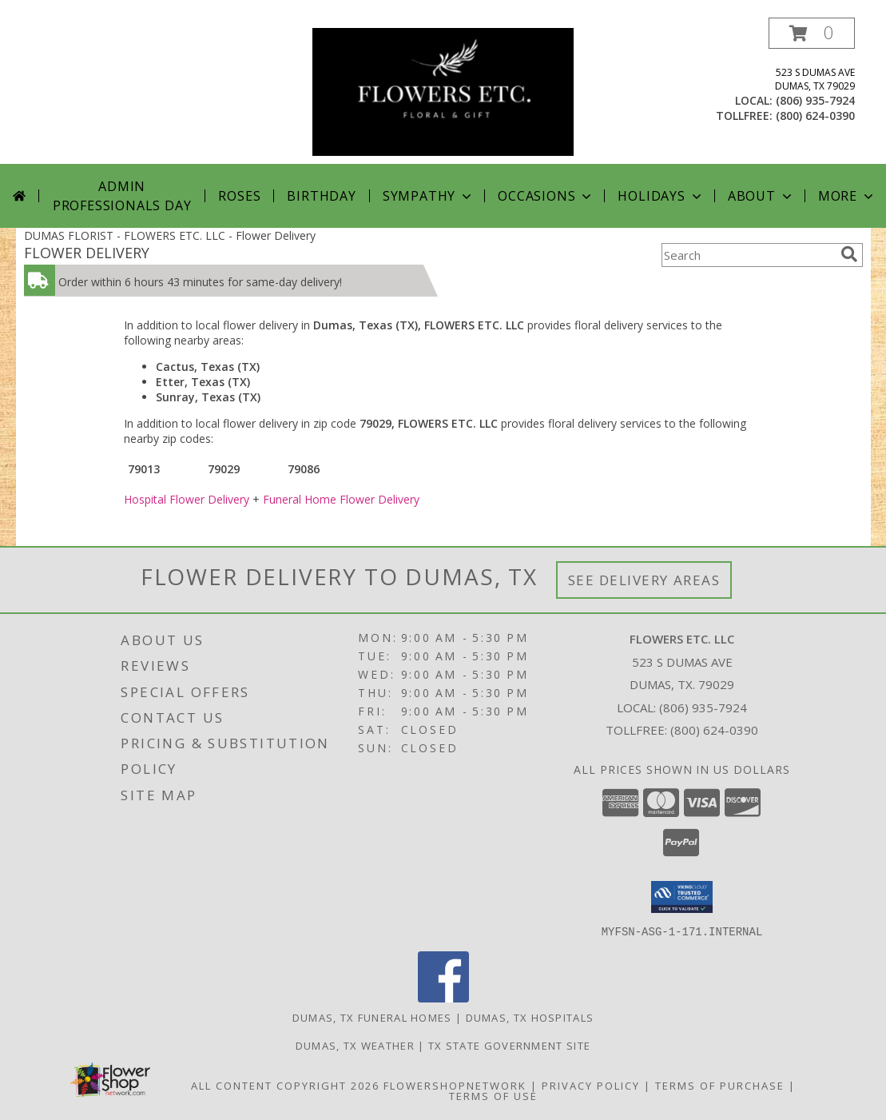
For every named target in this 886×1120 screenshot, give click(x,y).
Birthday (321, 196)
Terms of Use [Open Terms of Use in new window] (493, 1095)
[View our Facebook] (443, 997)
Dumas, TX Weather (355, 1045)
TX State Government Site (509, 1045)
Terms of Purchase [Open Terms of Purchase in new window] (720, 1085)
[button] (812, 33)
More (847, 196)
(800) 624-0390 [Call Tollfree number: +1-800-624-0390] (714, 730)
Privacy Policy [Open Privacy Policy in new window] (591, 1085)
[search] (849, 254)
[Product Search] (747, 255)
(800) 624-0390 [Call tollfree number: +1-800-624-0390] (815, 115)
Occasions (546, 196)
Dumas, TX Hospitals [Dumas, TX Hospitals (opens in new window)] (530, 1017)
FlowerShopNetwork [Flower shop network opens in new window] (454, 1085)
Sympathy (429, 196)
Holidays (661, 196)
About (761, 196)
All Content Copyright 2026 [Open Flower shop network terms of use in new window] (285, 1085)
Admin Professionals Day (122, 195)
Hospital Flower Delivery (186, 499)
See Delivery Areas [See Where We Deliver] (644, 580)
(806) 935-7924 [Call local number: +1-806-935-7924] (815, 100)
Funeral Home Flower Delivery (341, 499)
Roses (239, 196)
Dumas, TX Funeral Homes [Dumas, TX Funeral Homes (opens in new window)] (372, 1017)
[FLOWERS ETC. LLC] (442, 90)
